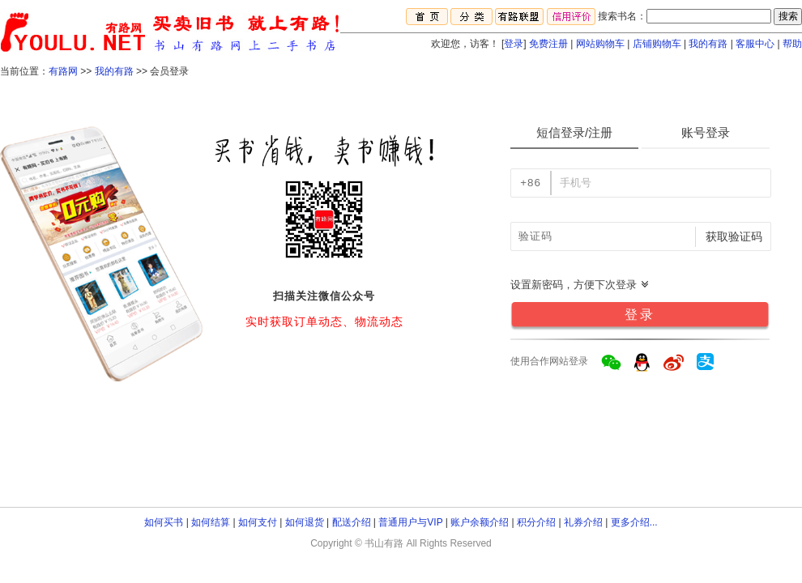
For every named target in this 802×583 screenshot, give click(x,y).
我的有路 (708, 43)
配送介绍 (351, 522)
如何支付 (257, 522)
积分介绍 (536, 522)
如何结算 (210, 522)
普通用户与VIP (410, 522)
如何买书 (163, 522)
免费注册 (548, 43)
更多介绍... (634, 522)
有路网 (63, 71)
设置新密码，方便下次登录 (580, 285)
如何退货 (304, 522)
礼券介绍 (583, 522)
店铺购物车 (657, 43)
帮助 (792, 43)
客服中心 (755, 43)
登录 (513, 43)
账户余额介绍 (479, 522)
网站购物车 (600, 43)
